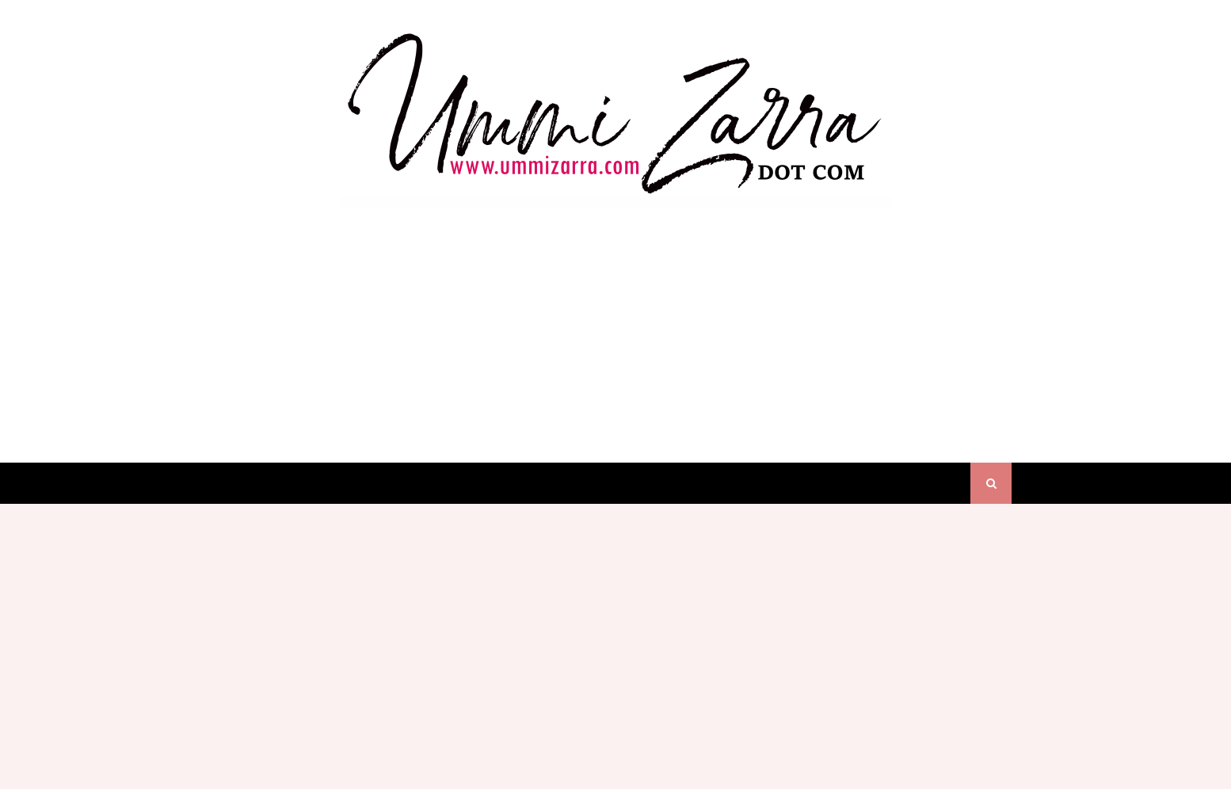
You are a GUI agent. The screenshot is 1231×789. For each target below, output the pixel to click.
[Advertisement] (615, 320)
